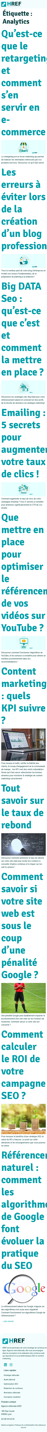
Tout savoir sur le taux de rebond (22, 806)
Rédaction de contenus (13, 1388)
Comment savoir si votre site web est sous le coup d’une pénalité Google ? (22, 925)
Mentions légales (7, 1425)
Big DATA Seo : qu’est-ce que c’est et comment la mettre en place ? (22, 329)
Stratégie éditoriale (11, 1375)
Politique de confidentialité (24, 1425)
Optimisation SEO (11, 1384)
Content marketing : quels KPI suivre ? (24, 696)
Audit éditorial (9, 1379)
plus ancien (7, 1321)
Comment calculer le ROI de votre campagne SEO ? (23, 1065)
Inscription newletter (12, 1397)
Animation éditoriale (12, 1392)
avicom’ (23, 1427)
